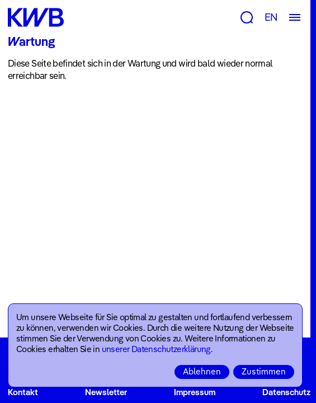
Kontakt (23, 392)
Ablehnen (202, 371)
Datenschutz (286, 392)
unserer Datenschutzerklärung (156, 349)
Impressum (194, 392)
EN (271, 17)
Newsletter (106, 392)
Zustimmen (264, 371)
